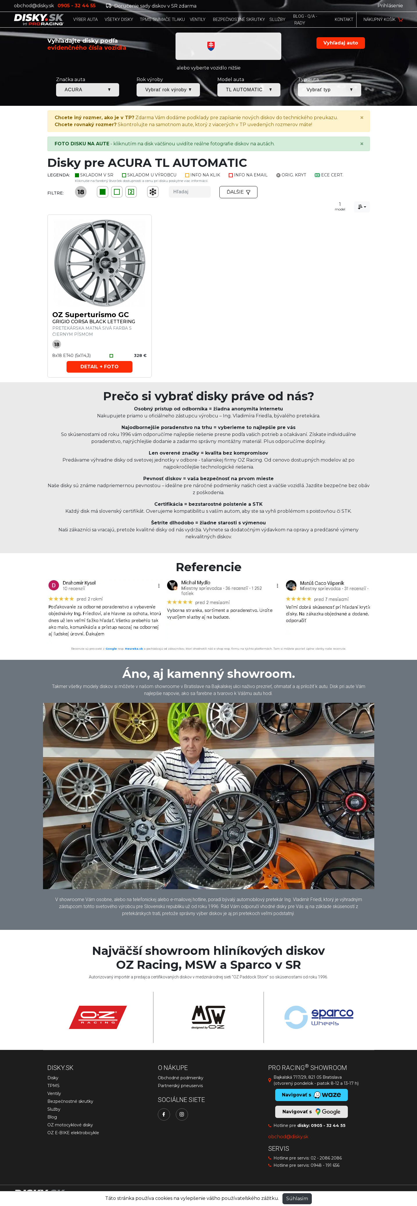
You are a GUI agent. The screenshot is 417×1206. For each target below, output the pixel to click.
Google (111, 648)
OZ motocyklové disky (70, 1125)
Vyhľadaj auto (340, 43)
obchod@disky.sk (34, 5)
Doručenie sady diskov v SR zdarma (151, 6)
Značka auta (70, 79)
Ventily (54, 1093)
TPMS (53, 1085)
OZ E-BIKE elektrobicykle (73, 1132)
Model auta (230, 79)
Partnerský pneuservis (180, 1085)
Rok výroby (150, 79)
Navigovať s (311, 1111)
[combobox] (362, 206)
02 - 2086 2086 (326, 1158)
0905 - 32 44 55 (328, 1125)
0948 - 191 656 (325, 1165)
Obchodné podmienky (180, 1077)
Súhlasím (297, 1198)
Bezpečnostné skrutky (70, 1101)
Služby (53, 1109)
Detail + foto (99, 366)
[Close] (362, 118)
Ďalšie (238, 192)
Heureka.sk (134, 648)
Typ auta (308, 79)
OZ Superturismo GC (90, 314)
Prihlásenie (390, 5)
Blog (52, 1117)
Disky (52, 1077)
